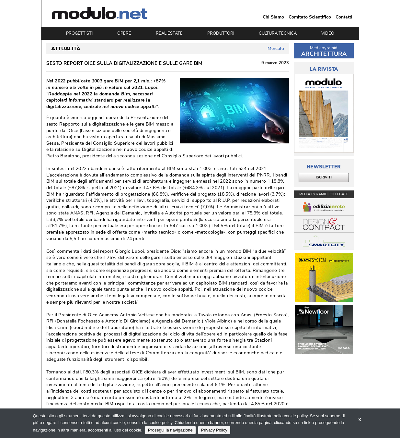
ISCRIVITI (324, 177)
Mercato (276, 48)
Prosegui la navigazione (170, 430)
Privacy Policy (214, 430)
